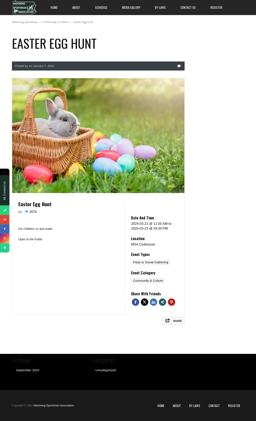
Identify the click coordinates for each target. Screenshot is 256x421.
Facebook (135, 302)
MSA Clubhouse (143, 244)
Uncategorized (105, 370)
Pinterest (171, 302)
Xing (162, 302)
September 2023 (27, 370)
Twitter (144, 302)
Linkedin (153, 302)
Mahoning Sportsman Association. (54, 405)
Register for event (154, 204)
